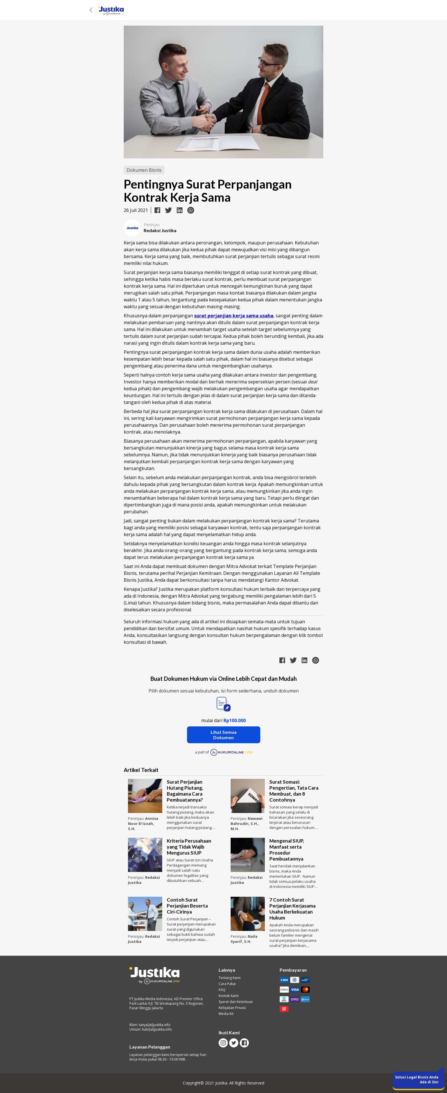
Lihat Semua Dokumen (224, 734)
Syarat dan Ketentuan (236, 1002)
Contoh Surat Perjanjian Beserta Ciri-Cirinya (187, 906)
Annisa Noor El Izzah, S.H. (143, 823)
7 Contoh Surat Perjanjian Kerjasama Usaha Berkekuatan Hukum (292, 909)
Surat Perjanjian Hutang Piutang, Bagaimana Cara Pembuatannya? (185, 791)
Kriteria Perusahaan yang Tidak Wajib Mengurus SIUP (189, 847)
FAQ (222, 990)
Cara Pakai (227, 984)
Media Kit (226, 1014)
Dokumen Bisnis (144, 170)
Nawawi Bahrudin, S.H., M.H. (247, 823)
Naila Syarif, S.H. (244, 939)
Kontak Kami (229, 996)
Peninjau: (136, 818)
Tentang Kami (230, 978)
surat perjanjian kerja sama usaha (233, 315)
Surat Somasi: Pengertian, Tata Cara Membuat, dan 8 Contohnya (293, 791)
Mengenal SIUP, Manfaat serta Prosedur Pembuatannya (286, 850)
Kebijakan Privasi (232, 1008)
